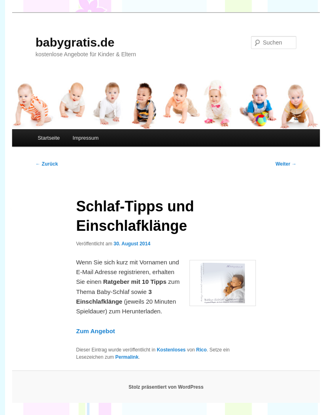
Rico (201, 350)
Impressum (85, 138)
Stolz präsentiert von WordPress (165, 387)
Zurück (47, 164)
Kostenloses (171, 350)
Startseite (49, 138)
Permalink (126, 357)
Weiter (285, 164)
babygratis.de (75, 42)
